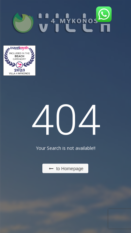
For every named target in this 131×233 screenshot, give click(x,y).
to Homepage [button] (66, 168)
